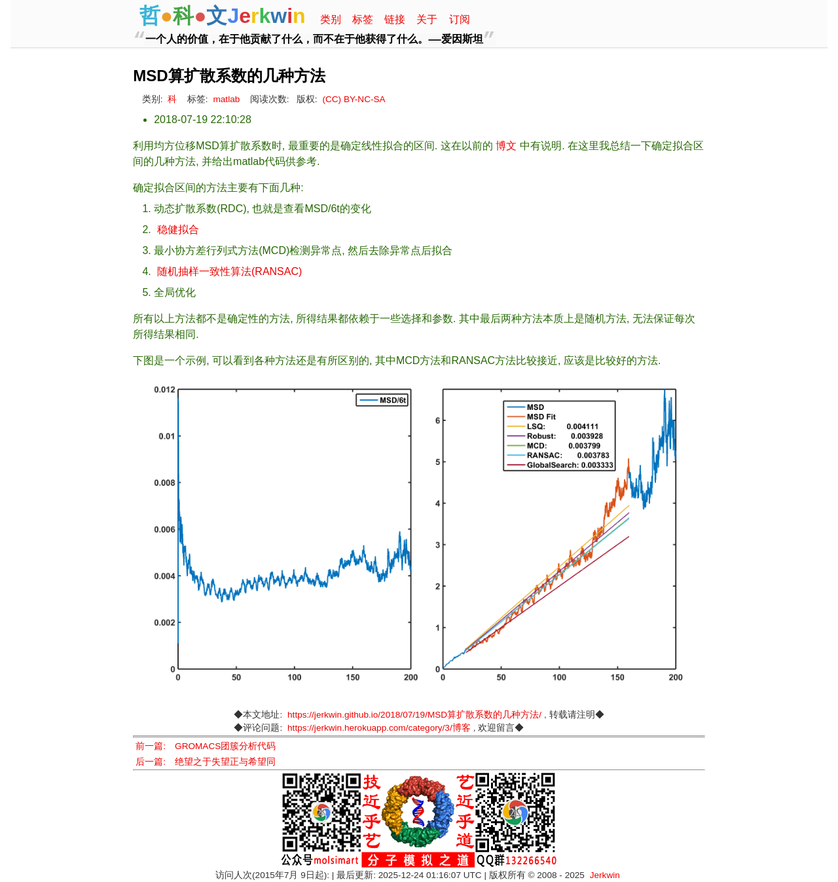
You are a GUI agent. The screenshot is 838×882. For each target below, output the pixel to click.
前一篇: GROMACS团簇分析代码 (206, 746)
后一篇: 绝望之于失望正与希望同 (206, 762)
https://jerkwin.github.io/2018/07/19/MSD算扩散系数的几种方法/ (414, 715)
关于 (426, 19)
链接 (394, 19)
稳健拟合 (178, 229)
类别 (330, 19)
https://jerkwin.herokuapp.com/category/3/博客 (379, 728)
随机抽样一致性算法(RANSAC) (229, 271)
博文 (506, 145)
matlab (226, 99)
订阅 (459, 19)
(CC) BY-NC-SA (353, 99)
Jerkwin (605, 875)
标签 (362, 19)
